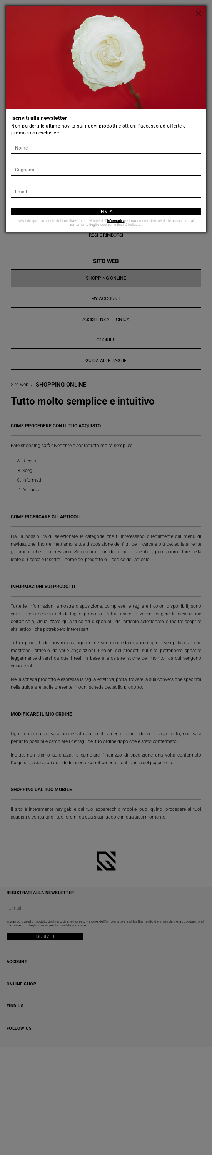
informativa (116, 221)
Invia (106, 211)
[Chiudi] (198, 13)
